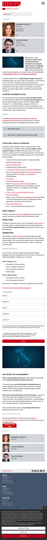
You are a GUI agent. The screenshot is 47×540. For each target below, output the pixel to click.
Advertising (27, 183)
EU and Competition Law (14, 204)
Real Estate (29, 170)
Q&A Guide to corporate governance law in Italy (23, 135)
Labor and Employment (13, 165)
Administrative (33, 172)
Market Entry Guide (23, 128)
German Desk (20, 236)
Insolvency (9, 179)
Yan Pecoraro (23, 45)
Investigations (30, 174)
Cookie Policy (22, 524)
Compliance (22, 174)
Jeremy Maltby (23, 448)
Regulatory (16, 172)
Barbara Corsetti (23, 29)
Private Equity (16, 162)
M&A (7, 162)
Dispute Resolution (12, 195)
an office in (23, 214)
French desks (38, 223)
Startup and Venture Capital (15, 181)
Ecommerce (17, 183)
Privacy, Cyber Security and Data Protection (20, 192)
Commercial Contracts (13, 170)
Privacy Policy (31, 524)
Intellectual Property (32, 197)
